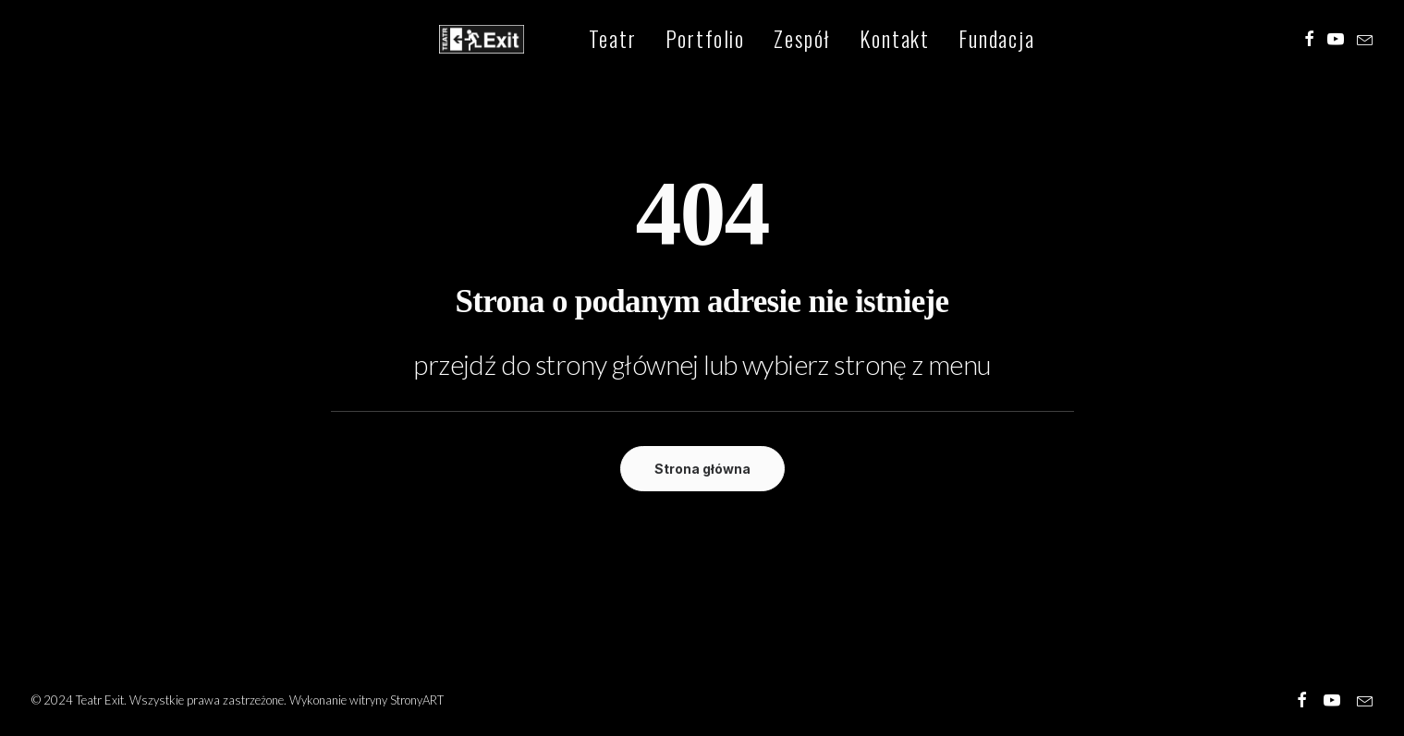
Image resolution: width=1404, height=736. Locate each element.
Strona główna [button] (702, 469)
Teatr (585, 40)
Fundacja (969, 40)
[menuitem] (585, 40)
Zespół (774, 40)
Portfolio (678, 40)
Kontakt (867, 40)
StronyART (417, 700)
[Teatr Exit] (468, 40)
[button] (1309, 40)
